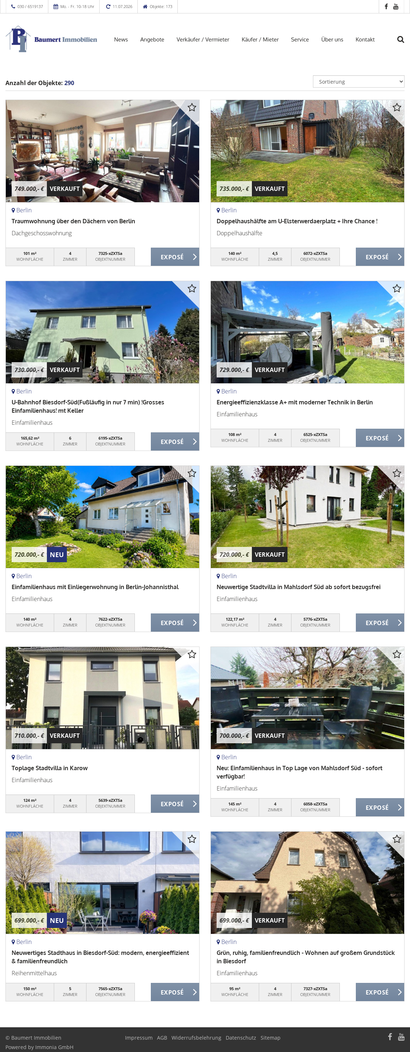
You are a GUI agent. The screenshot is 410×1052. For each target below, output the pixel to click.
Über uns (332, 39)
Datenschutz (241, 1037)
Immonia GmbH (54, 1047)
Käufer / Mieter (260, 39)
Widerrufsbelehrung (196, 1037)
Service (300, 39)
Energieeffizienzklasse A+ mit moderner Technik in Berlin (295, 402)
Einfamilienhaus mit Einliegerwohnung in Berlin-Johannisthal (95, 587)
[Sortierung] (359, 81)
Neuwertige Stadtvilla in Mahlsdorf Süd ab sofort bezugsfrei (299, 587)
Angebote (152, 39)
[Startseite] (51, 38)
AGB (162, 1037)
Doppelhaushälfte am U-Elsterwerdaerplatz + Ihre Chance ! (297, 221)
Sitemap (271, 1037)
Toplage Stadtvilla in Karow (50, 768)
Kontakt (364, 39)
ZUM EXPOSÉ (175, 257)
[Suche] (404, 44)
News (121, 39)
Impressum (139, 1037)
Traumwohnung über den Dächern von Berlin (73, 221)
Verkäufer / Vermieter (203, 39)
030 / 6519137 (30, 6)
